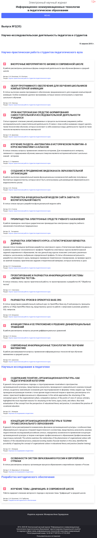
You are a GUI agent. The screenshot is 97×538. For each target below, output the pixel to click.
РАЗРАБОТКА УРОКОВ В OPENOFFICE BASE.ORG (36, 300)
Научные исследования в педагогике (25, 366)
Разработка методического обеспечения (28, 477)
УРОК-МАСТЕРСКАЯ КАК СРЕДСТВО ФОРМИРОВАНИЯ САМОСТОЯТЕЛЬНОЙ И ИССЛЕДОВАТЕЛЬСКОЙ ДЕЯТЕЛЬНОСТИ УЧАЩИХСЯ (45, 115)
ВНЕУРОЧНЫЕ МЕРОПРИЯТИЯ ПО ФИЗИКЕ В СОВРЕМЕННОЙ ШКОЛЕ (47, 64)
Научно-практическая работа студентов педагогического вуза (42, 52)
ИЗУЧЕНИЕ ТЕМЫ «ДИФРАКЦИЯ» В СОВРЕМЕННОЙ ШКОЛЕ (42, 489)
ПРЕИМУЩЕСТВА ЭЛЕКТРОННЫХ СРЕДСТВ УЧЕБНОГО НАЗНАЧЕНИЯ (48, 219)
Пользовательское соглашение (48, 536)
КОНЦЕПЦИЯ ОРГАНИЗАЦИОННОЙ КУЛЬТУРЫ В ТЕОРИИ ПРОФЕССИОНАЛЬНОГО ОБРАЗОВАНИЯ (41, 422)
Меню (47, 15)
